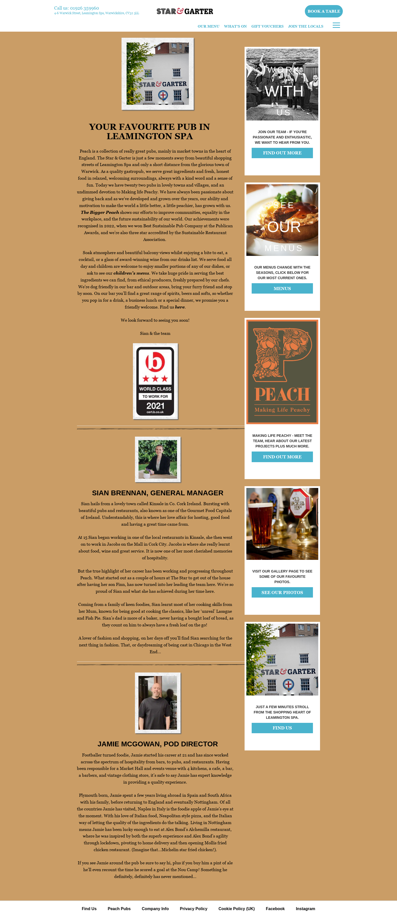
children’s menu (131, 273)
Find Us (89, 909)
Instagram (305, 909)
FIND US (282, 727)
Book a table (324, 11)
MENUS (282, 288)
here (180, 307)
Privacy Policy (194, 909)
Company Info (155, 909)
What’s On (235, 26)
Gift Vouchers (267, 26)
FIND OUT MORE (282, 152)
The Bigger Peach (100, 212)
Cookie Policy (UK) (237, 909)
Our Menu (209, 26)
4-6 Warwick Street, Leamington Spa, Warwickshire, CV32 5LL (96, 13)
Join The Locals (305, 26)
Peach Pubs (119, 909)
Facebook (275, 909)
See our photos (282, 592)
